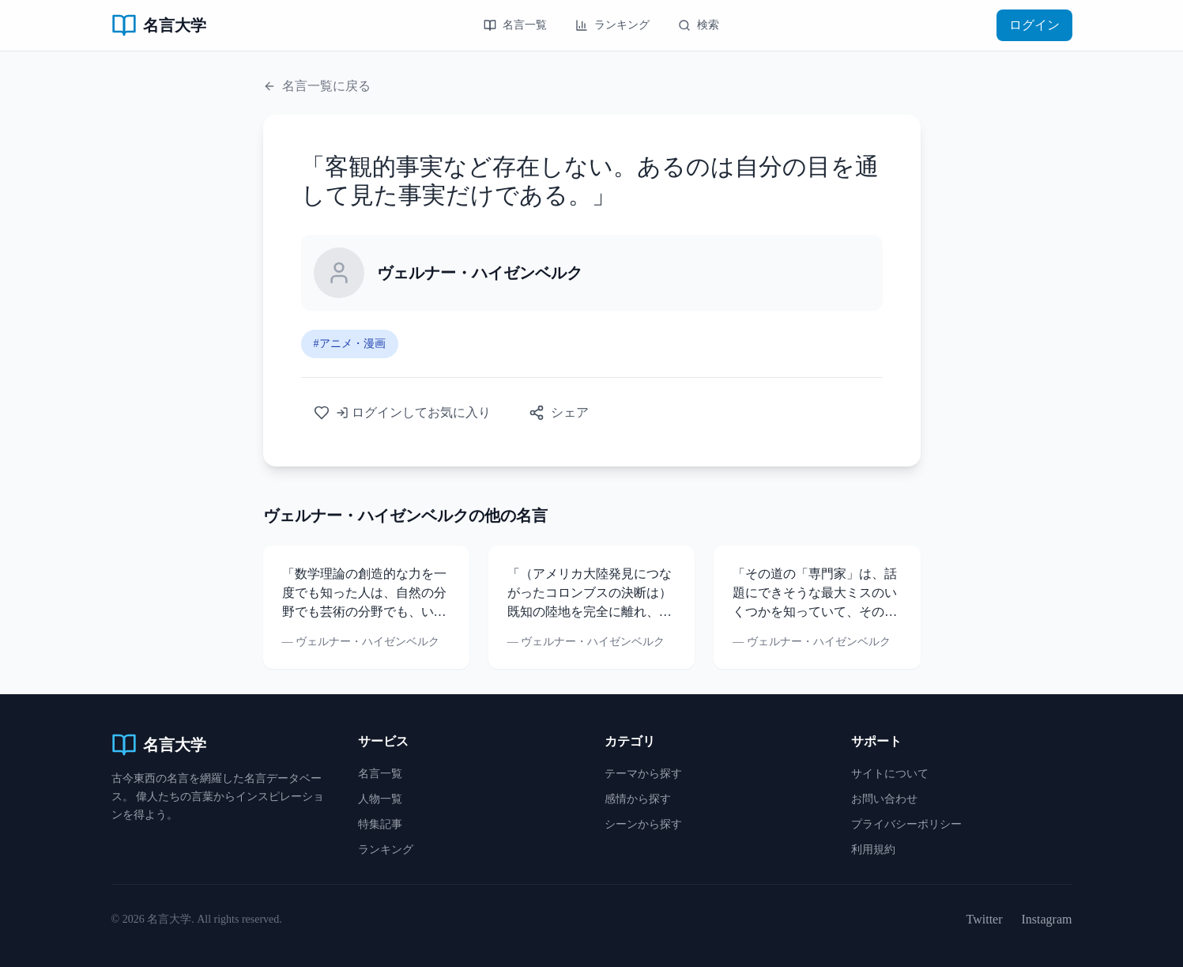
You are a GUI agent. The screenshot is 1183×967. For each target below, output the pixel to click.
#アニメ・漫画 (350, 343)
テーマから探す (643, 774)
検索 (698, 25)
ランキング (612, 25)
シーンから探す (643, 824)
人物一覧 (380, 799)
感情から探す (638, 799)
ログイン (1034, 25)
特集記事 (380, 824)
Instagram (1047, 919)
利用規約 (873, 850)
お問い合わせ (884, 799)
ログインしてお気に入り (402, 413)
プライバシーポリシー (906, 824)
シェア (559, 413)
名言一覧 (515, 25)
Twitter (984, 919)
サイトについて (890, 774)
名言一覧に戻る (317, 86)
